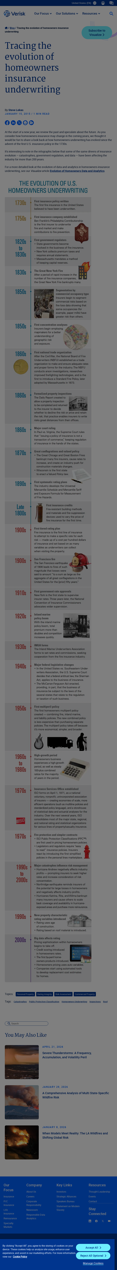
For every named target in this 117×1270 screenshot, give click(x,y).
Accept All (91, 1247)
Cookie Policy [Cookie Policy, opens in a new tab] (20, 1256)
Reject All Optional (91, 1255)
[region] (57, 1254)
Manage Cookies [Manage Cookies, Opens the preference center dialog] (93, 1263)
